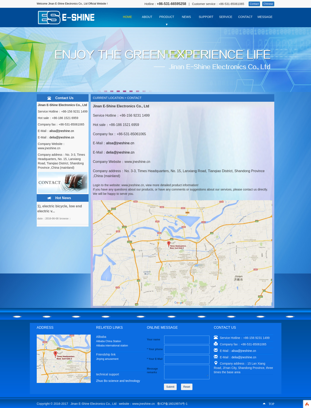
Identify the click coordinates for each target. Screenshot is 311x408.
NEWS (186, 17)
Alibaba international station (112, 345)
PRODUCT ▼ (166, 18)
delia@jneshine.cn (61, 137)
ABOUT (147, 17)
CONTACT (245, 17)
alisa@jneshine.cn (61, 131)
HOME (127, 17)
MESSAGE (264, 17)
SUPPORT (206, 17)
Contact (254, 3)
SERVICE (225, 17)
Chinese (268, 3)
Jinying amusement (107, 358)
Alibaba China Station (108, 341)
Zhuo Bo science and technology (118, 381)
